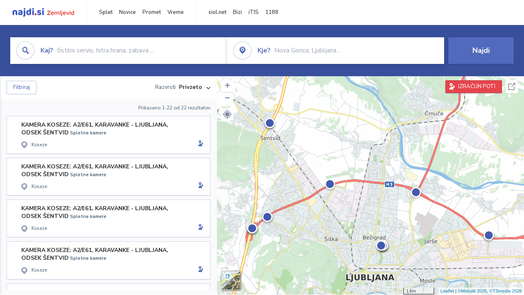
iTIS (253, 12)
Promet (151, 12)
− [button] (227, 99)
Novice (127, 12)
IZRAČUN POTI (476, 86)
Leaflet (447, 290)
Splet (106, 12)
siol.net (217, 12)
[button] (227, 114)
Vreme (175, 12)
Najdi (481, 50)
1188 (271, 12)
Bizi (237, 12)
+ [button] (227, 86)
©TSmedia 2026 (505, 290)
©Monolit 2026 (472, 290)
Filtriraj (21, 87)
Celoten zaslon (512, 86)
